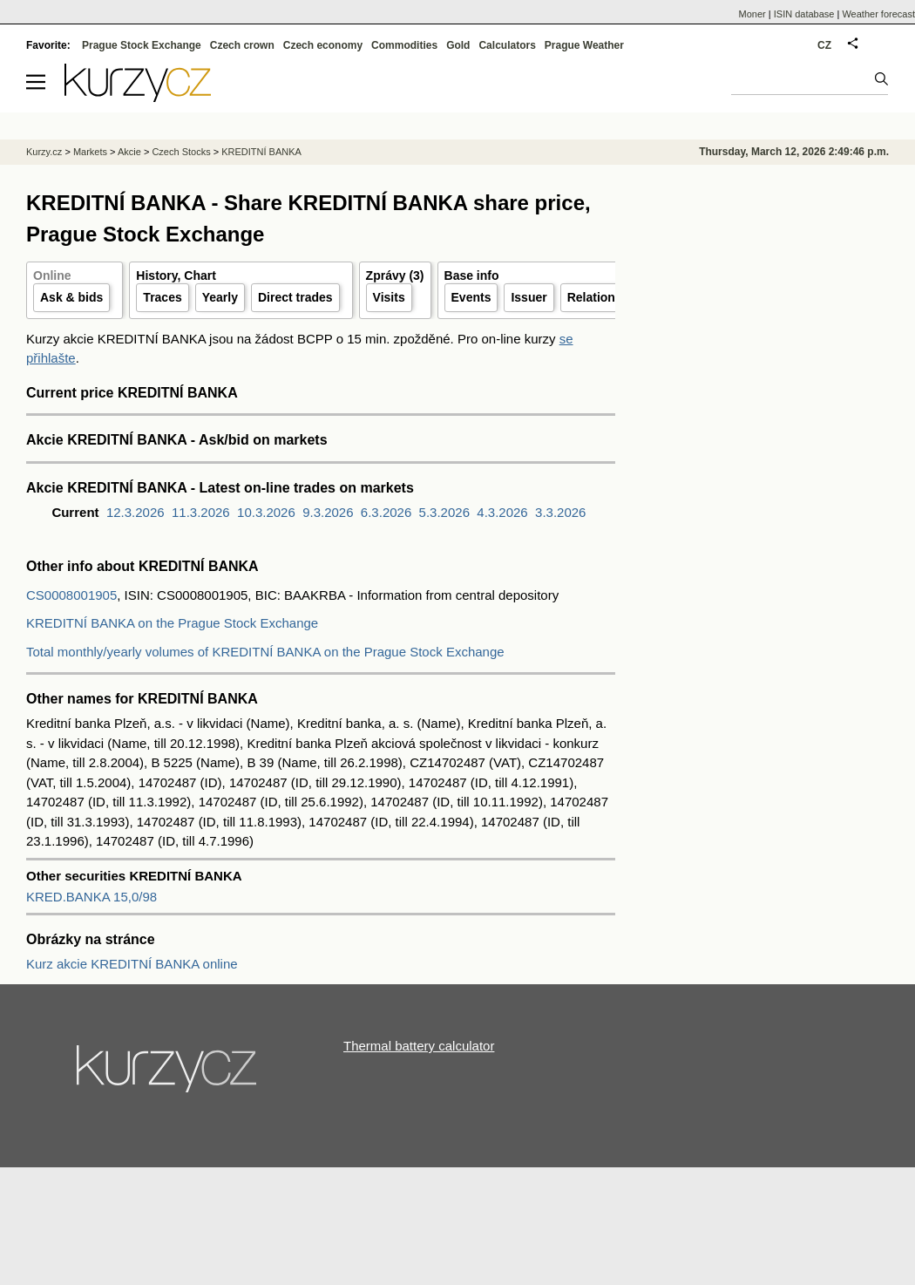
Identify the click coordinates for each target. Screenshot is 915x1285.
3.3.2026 (560, 512)
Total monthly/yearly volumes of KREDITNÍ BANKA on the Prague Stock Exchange (265, 651)
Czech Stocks (181, 151)
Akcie (129, 151)
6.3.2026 (386, 512)
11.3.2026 (201, 512)
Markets (90, 151)
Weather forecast (878, 14)
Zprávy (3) (395, 275)
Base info (471, 275)
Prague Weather (584, 45)
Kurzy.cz (44, 151)
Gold (458, 45)
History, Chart (176, 275)
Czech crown (242, 45)
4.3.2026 (502, 512)
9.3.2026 (327, 512)
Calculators (506, 45)
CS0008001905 (71, 595)
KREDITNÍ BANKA (261, 151)
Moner (752, 14)
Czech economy (323, 45)
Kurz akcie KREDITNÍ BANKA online (132, 963)
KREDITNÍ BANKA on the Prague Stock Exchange (172, 622)
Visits (389, 297)
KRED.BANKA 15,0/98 (91, 896)
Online (52, 275)
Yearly (220, 297)
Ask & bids (71, 297)
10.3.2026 (266, 512)
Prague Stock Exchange (141, 45)
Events (471, 297)
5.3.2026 (444, 512)
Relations (594, 297)
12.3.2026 (135, 512)
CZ (824, 45)
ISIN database (804, 14)
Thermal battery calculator (418, 1045)
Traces (162, 297)
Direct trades (295, 297)
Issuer (528, 297)
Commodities (404, 45)
